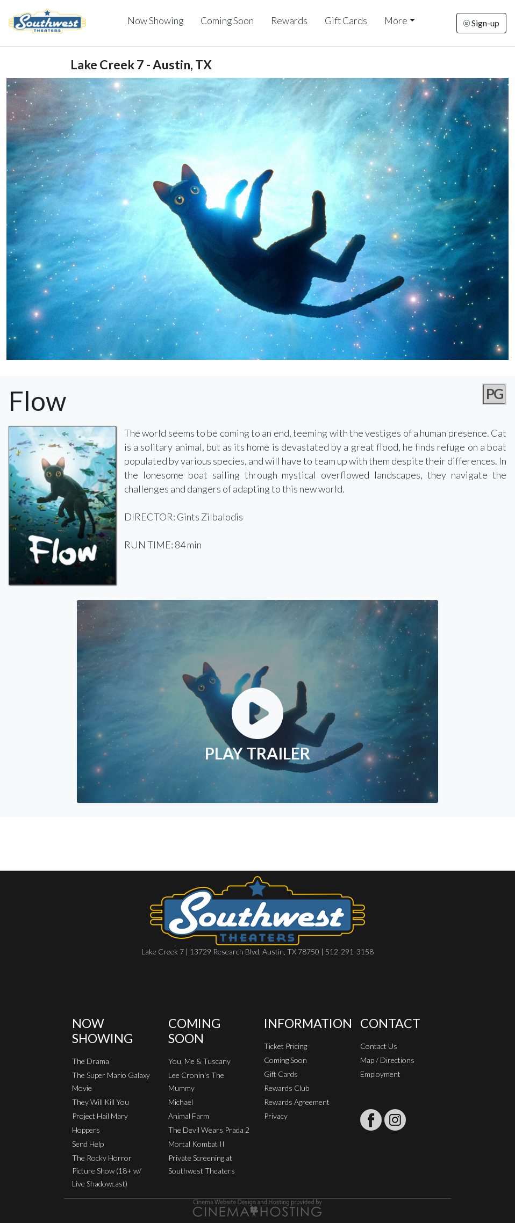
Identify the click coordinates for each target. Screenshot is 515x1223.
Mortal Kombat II (196, 1143)
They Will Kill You (100, 1101)
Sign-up (481, 23)
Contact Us (378, 1046)
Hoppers (86, 1129)
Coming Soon (227, 20)
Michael (180, 1101)
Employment (380, 1074)
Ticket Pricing (285, 1046)
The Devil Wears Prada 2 (208, 1129)
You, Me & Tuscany (199, 1061)
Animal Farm (188, 1115)
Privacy (276, 1115)
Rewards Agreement (297, 1101)
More (395, 20)
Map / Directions (387, 1060)
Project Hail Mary (100, 1115)
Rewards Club (286, 1087)
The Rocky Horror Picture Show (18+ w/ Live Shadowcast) (106, 1170)
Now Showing (155, 20)
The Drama (90, 1061)
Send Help (88, 1143)
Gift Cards (346, 20)
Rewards (289, 20)
